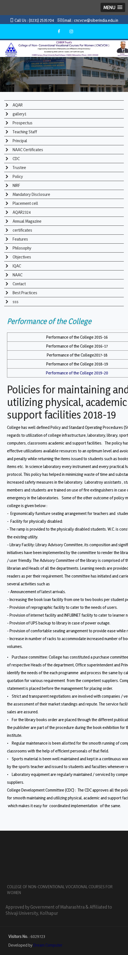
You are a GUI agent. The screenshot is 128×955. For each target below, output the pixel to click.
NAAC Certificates (27, 149)
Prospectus (22, 122)
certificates (22, 230)
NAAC (17, 274)
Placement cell (25, 203)
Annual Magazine (26, 221)
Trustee (19, 167)
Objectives (21, 257)
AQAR (17, 105)
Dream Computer (47, 945)
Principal (19, 140)
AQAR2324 (21, 212)
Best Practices (24, 292)
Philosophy (21, 248)
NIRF (16, 185)
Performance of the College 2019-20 (77, 373)
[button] (113, 7)
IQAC (16, 266)
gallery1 (19, 114)
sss (15, 301)
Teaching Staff (24, 131)
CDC (16, 158)
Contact (19, 283)
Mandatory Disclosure (31, 194)
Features (20, 239)
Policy (17, 176)
